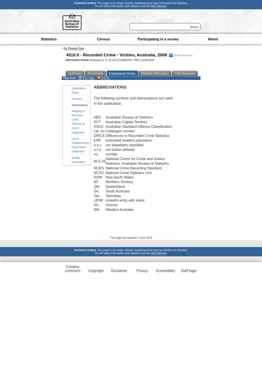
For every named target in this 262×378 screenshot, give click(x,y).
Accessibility (165, 271)
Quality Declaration (181, 55)
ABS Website (158, 6)
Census (103, 39)
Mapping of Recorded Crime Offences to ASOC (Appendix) (78, 122)
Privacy (142, 271)
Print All (103, 78)
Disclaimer (119, 271)
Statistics (49, 39)
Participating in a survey (158, 39)
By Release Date (74, 48)
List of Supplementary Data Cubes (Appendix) (81, 145)
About (213, 39)
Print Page (86, 78)
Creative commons (72, 269)
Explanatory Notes (79, 90)
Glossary (77, 98)
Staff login (188, 271)
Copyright (95, 271)
